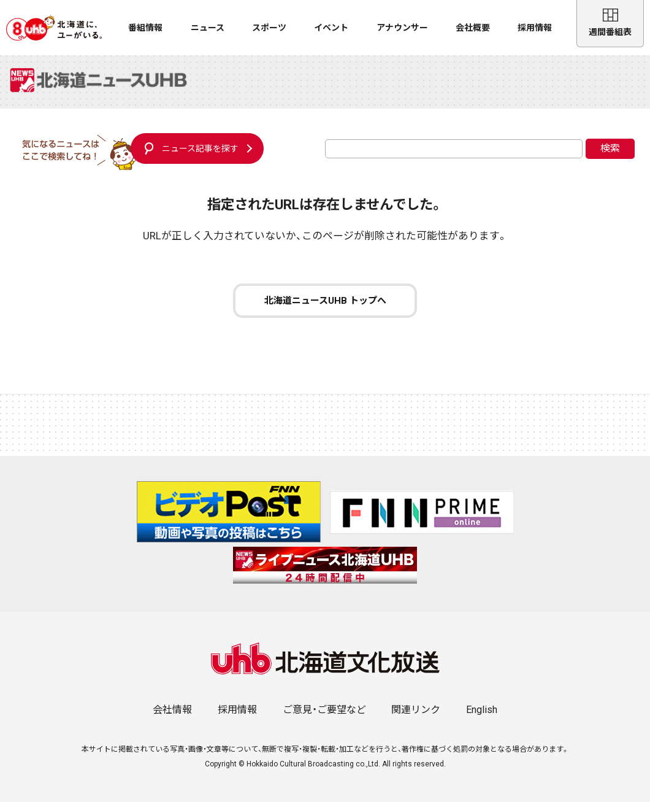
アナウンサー (402, 28)
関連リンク (415, 709)
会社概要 (473, 28)
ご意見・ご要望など (324, 709)
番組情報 (145, 28)
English (481, 709)
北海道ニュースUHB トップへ (325, 300)
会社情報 (172, 709)
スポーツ (269, 28)
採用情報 (535, 28)
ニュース (207, 28)
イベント (331, 28)
